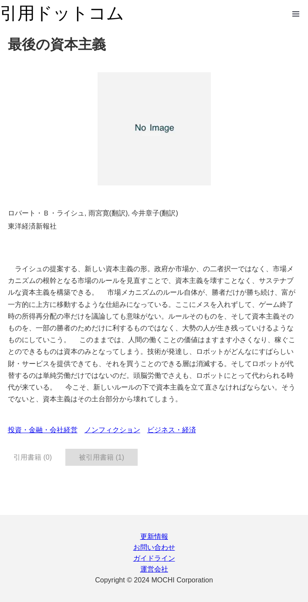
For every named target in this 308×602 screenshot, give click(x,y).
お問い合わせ (154, 547)
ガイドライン (154, 558)
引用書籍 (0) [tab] (33, 457)
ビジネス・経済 (171, 430)
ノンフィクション (112, 430)
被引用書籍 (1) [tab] (101, 457)
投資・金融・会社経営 (43, 430)
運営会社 (154, 569)
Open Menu (295, 14)
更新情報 (154, 536)
